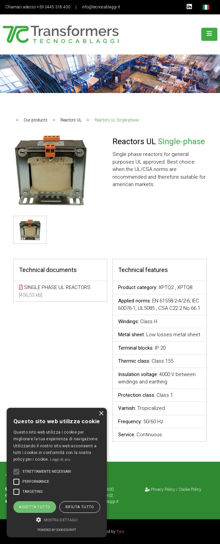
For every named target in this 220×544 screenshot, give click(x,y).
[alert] (57, 472)
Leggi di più (60, 459)
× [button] (100, 413)
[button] (56, 519)
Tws (120, 531)
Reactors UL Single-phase (116, 120)
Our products (35, 120)
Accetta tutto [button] (34, 507)
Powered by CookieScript (56, 530)
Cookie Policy (190, 489)
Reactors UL (70, 120)
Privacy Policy (163, 489)
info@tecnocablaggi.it (101, 7)
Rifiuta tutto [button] (79, 507)
